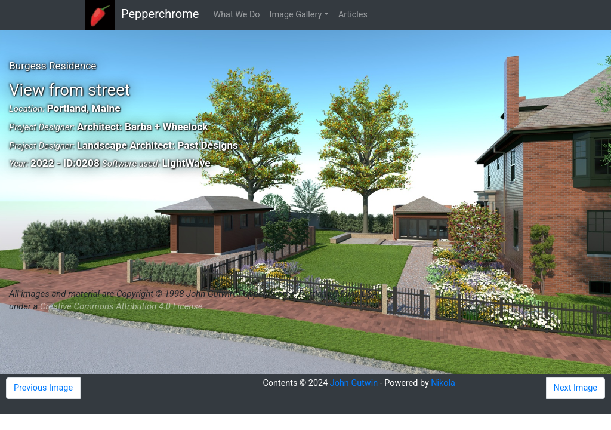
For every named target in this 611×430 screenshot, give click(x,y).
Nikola (443, 383)
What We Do (236, 15)
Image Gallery (296, 15)
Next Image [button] (575, 388)
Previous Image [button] (43, 388)
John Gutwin (354, 383)
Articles (353, 15)
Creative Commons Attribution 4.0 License (121, 306)
